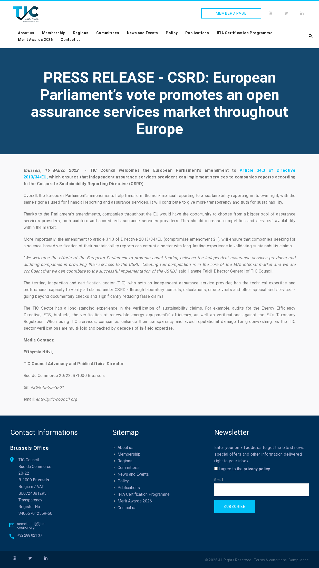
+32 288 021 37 (29, 535)
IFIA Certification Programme (245, 33)
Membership (53, 33)
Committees (107, 33)
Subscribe (234, 506)
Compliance (298, 560)
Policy (172, 33)
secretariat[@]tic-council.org (31, 525)
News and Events (142, 33)
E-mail (218, 480)
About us (26, 33)
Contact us (71, 40)
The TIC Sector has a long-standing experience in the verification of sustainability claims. (114, 308)
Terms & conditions (270, 560)
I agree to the (242, 468)
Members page (231, 13)
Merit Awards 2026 (35, 40)
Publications (197, 33)
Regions (81, 33)
